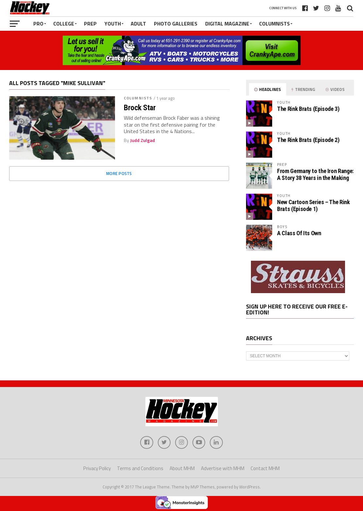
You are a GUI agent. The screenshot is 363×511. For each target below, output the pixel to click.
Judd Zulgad (142, 140)
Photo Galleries (175, 23)
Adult (138, 23)
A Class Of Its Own (299, 233)
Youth (113, 23)
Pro (38, 23)
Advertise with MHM (222, 468)
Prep (90, 23)
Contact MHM (265, 468)
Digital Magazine (227, 23)
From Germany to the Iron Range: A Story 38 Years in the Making (315, 174)
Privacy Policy (97, 468)
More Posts (119, 173)
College (63, 23)
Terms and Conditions (140, 468)
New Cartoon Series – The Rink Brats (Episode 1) (313, 205)
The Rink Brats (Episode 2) (308, 139)
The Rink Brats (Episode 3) (308, 108)
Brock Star (140, 107)
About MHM (182, 468)
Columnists (274, 23)
